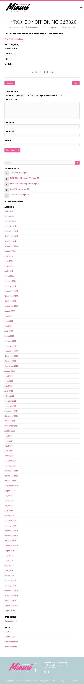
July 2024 (8, 256)
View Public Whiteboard (14, 39)
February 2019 (10, 580)
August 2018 (9, 610)
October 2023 (10, 301)
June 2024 (8, 261)
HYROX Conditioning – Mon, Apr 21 (24, 183)
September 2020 (11, 486)
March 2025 (9, 216)
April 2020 (8, 511)
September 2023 (11, 306)
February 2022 (10, 401)
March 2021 (9, 456)
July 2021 (8, 436)
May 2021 (8, 446)
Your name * (9, 122)
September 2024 (11, 246)
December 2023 (11, 291)
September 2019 (11, 546)
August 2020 (9, 491)
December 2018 (11, 590)
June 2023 (8, 321)
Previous (9, 83)
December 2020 (11, 471)
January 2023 (10, 346)
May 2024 (8, 266)
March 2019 (9, 576)
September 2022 (11, 366)
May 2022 (8, 386)
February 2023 (10, 341)
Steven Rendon (34, 27)
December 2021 (11, 411)
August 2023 (9, 311)
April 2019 (8, 571)
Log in (6, 632)
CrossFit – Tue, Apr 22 (18, 172)
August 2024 (9, 251)
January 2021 (10, 466)
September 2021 (11, 426)
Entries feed (9, 637)
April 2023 (8, 331)
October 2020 (10, 481)
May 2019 (8, 566)
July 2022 (8, 376)
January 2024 (10, 286)
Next (76, 83)
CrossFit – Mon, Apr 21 (19, 189)
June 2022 (8, 381)
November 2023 (11, 296)
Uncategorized (52, 27)
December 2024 (11, 231)
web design (60, 680)
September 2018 (11, 605)
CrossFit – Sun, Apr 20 (19, 195)
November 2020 (11, 476)
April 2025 (8, 211)
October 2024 (10, 241)
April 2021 (8, 451)
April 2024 (8, 271)
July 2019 (8, 556)
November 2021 (11, 416)
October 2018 (10, 600)
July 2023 (8, 316)
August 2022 (9, 371)
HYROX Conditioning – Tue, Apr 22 (24, 178)
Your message (10, 99)
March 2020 (9, 516)
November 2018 (11, 595)
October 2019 (10, 541)
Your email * (9, 131)
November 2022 (11, 356)
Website (7, 140)
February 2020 (10, 521)
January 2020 (10, 526)
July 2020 (8, 496)
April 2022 (8, 391)
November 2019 (11, 536)
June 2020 (8, 501)
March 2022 (9, 396)
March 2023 (9, 336)
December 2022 (11, 351)
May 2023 (8, 326)
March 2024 (9, 276)
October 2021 (10, 421)
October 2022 (10, 361)
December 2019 (11, 531)
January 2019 (10, 585)
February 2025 (10, 221)
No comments (69, 27)
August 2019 (9, 551)
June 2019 (8, 561)
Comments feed (11, 642)
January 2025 (10, 226)
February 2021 (10, 461)
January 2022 (10, 406)
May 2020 (8, 506)
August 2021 (9, 431)
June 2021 (8, 441)
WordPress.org (10, 647)
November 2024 (11, 236)
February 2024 (10, 281)
